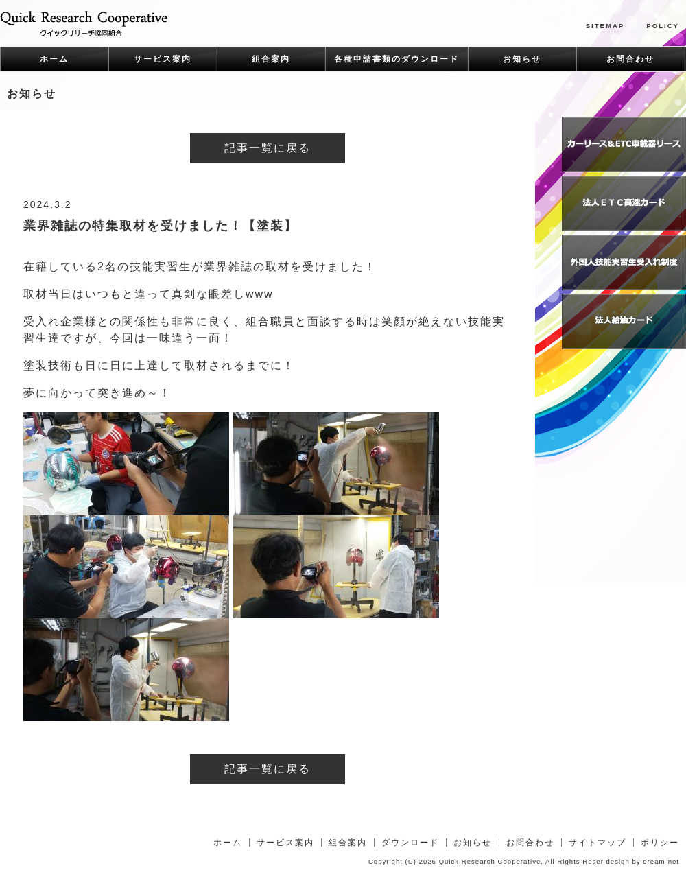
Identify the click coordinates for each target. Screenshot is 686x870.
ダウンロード (410, 842)
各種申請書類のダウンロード (396, 59)
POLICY (662, 26)
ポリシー (660, 842)
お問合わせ (630, 59)
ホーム (54, 59)
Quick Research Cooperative (490, 861)
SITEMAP (605, 26)
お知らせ (522, 59)
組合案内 (271, 59)
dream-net (661, 861)
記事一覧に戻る (267, 148)
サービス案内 (162, 59)
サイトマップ (597, 842)
